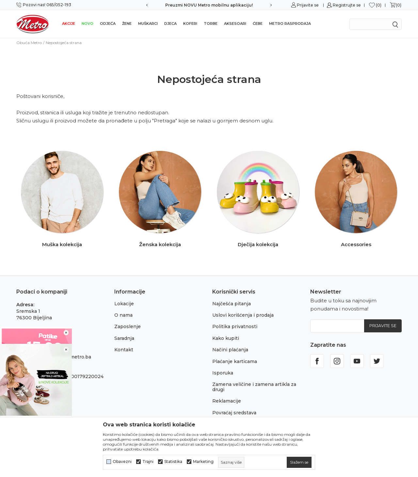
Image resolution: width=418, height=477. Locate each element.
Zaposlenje (127, 326)
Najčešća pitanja (231, 304)
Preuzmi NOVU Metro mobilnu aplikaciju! (209, 5)
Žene (127, 23)
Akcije (68, 23)
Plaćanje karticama (234, 361)
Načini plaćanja (230, 350)
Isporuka (222, 373)
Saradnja (124, 338)
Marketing (203, 462)
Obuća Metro (29, 42)
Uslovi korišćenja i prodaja (243, 315)
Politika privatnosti (234, 326)
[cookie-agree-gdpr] (299, 462)
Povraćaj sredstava (234, 413)
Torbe (210, 23)
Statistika (173, 462)
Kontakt (123, 350)
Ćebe (258, 23)
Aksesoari (235, 23)
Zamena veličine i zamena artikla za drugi (254, 386)
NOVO (87, 23)
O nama (123, 315)
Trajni (147, 462)
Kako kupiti (225, 338)
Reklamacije (226, 401)
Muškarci (148, 23)
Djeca (170, 23)
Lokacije (124, 304)
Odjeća (108, 23)
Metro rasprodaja (290, 23)
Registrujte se (347, 5)
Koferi (190, 23)
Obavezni (122, 462)
